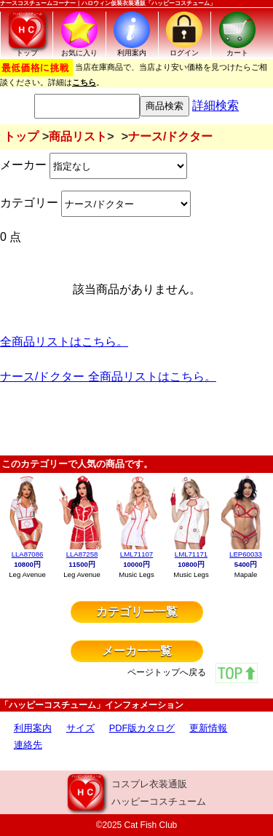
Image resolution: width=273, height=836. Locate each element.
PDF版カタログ (142, 727)
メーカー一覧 (137, 651)
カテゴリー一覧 (137, 611)
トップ (21, 136)
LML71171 (191, 554)
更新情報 (208, 727)
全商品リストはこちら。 (64, 341)
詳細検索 (215, 106)
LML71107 (136, 554)
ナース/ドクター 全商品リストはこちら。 (108, 376)
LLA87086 (28, 554)
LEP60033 (245, 554)
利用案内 (33, 727)
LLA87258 (82, 554)
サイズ (80, 727)
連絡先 (28, 744)
